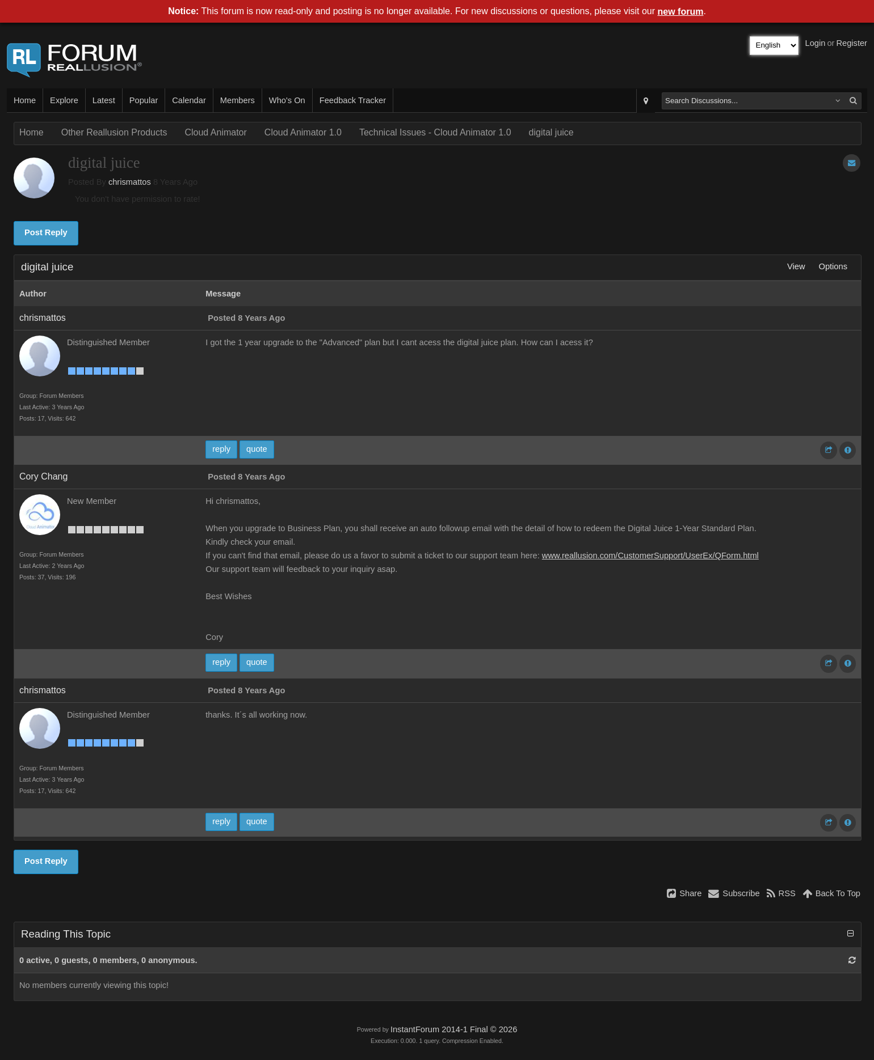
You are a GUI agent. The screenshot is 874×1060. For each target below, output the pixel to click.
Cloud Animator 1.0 (303, 132)
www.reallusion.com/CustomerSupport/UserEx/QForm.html (650, 555)
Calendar (188, 100)
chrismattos (129, 181)
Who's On (287, 100)
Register (851, 43)
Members (237, 100)
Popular (144, 100)
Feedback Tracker (353, 100)
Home (25, 100)
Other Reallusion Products (114, 132)
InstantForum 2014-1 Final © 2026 (453, 1029)
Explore (64, 100)
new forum (681, 11)
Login (815, 43)
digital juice (551, 132)
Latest (104, 100)
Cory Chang (43, 476)
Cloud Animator (215, 132)
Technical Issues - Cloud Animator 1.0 (435, 132)
